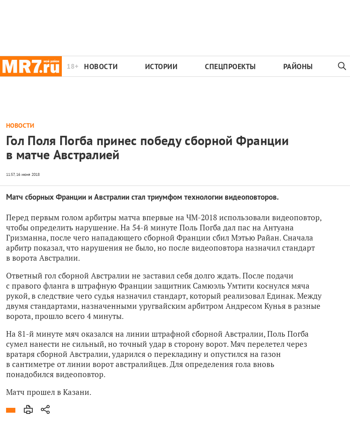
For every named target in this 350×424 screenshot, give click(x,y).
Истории (161, 66)
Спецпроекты (230, 66)
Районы (298, 66)
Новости (101, 66)
